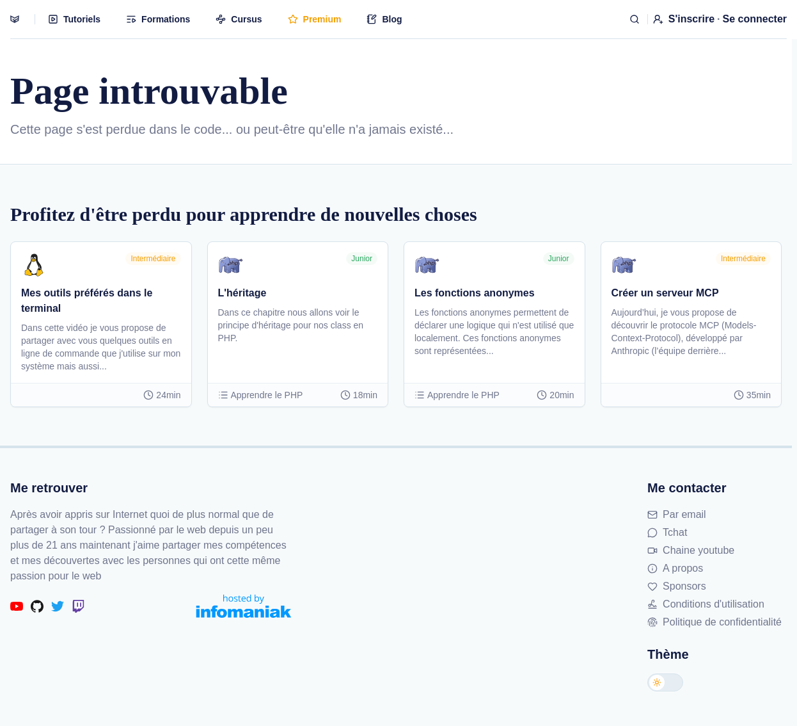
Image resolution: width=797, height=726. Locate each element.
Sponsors (676, 586)
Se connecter (755, 18)
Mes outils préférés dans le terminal (86, 300)
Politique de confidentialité (714, 622)
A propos (675, 568)
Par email (676, 514)
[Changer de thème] (665, 682)
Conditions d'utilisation (705, 604)
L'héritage (242, 292)
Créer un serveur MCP (665, 292)
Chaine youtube (690, 550)
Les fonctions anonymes (474, 292)
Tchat (667, 532)
